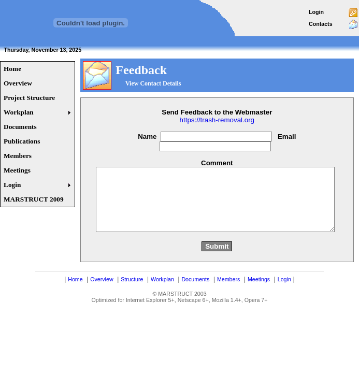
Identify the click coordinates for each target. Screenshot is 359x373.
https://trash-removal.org (217, 120)
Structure (132, 298)
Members (228, 298)
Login (316, 12)
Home (75, 298)
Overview (101, 298)
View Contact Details (153, 83)
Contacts (321, 24)
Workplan (162, 298)
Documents (195, 298)
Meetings (259, 298)
